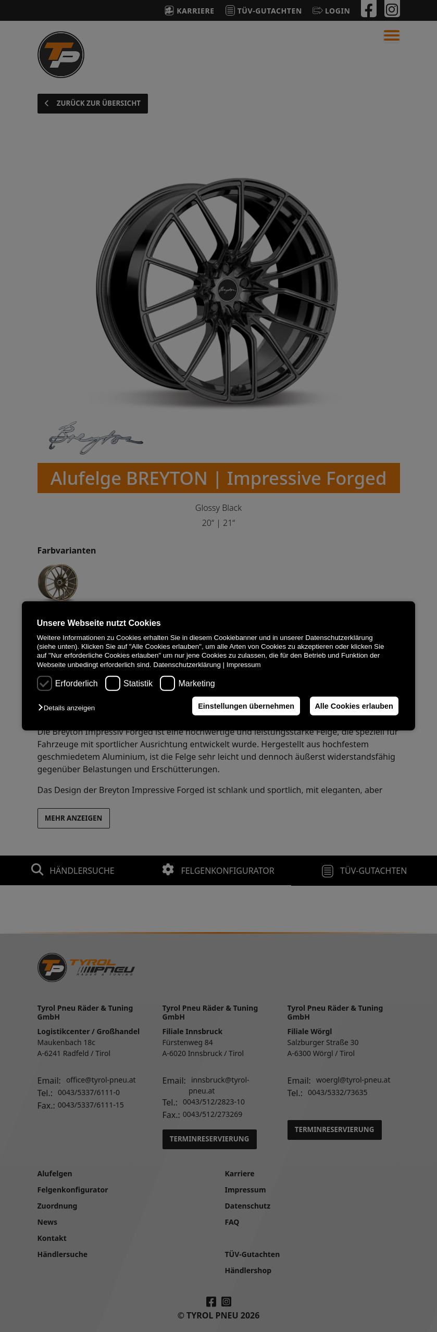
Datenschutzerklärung (187, 665)
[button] (69, 708)
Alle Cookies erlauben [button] (353, 706)
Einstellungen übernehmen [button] (243, 706)
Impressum (244, 665)
